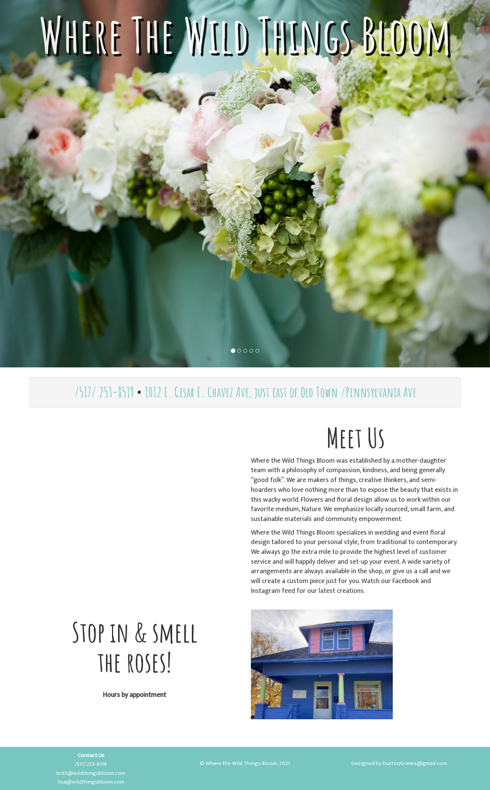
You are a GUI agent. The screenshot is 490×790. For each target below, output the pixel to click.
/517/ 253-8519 (104, 392)
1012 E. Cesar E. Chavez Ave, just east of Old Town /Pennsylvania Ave (280, 392)
